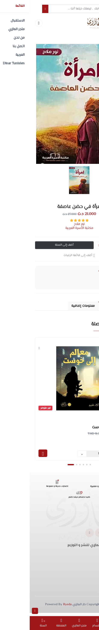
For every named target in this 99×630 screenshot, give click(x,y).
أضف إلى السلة (34, 248)
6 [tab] (60, 467)
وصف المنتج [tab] (80, 307)
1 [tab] (41, 467)
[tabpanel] (49, 400)
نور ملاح (49, 227)
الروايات (73, 275)
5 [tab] (57, 467)
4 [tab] (54, 467)
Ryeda (37, 607)
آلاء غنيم (84, 442)
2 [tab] (47, 467)
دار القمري (83, 447)
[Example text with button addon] (53, 9)
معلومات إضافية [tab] (51, 307)
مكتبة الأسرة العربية (50, 231)
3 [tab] (50, 467)
